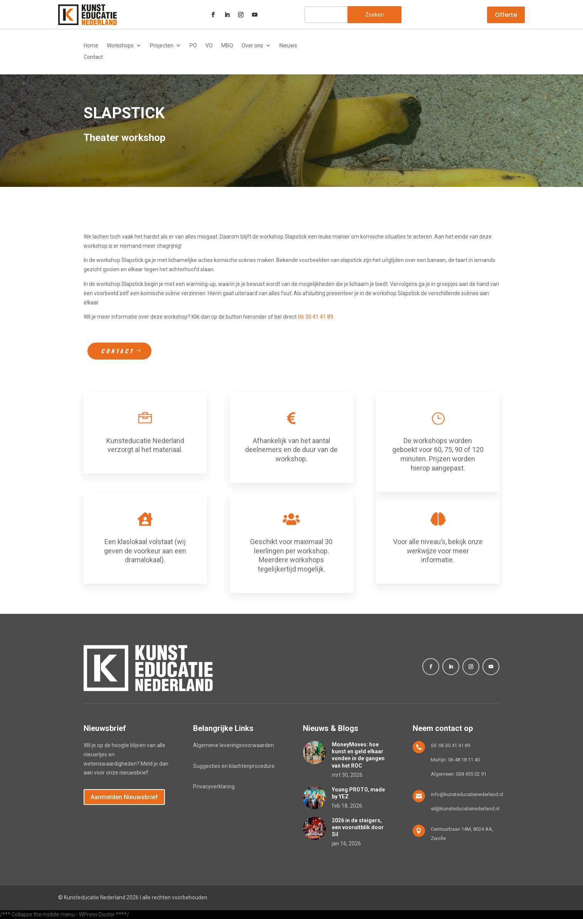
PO (193, 46)
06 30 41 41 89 (315, 317)
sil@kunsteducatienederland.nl (465, 808)
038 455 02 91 (471, 774)
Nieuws (288, 46)
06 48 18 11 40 (464, 760)
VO (209, 46)
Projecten (161, 46)
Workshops (120, 46)
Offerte (506, 14)
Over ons (252, 46)
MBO (227, 46)
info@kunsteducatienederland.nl (467, 794)
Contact (93, 57)
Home (91, 46)
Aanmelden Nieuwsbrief (124, 797)
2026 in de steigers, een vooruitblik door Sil (358, 827)
